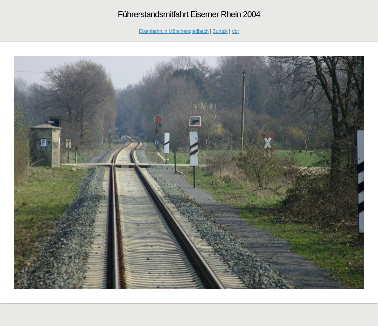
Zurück (220, 31)
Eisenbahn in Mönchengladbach (174, 31)
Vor (235, 31)
